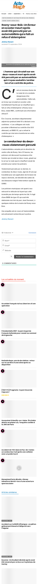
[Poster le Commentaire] (25, 257)
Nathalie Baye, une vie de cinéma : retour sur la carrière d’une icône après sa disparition (18, 362)
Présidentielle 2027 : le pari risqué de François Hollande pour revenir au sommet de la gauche (19, 333)
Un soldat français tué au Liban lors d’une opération (19, 305)
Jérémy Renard (7, 42)
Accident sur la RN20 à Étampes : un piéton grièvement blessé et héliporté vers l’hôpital (19, 526)
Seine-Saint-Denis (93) (10, 20)
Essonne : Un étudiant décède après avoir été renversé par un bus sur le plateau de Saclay (18, 562)
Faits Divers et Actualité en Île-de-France (18, 18)
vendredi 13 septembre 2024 (12, 44)
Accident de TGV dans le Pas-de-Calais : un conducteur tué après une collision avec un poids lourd (18, 452)
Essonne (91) (6, 520)
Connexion (32, 233)
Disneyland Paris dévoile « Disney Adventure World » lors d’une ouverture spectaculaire (18, 481)
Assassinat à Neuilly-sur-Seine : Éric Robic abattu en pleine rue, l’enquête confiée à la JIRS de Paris (19, 422)
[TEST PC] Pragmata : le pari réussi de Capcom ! (17, 391)
